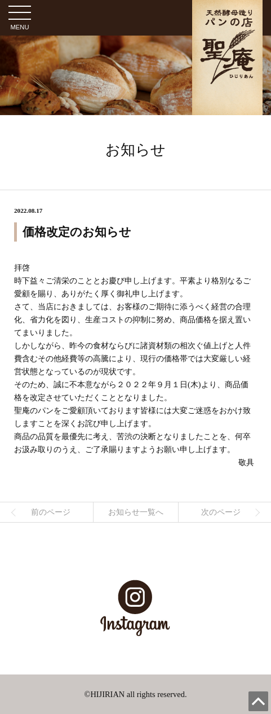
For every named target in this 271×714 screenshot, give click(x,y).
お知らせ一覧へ (135, 511)
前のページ (50, 511)
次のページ (221, 511)
